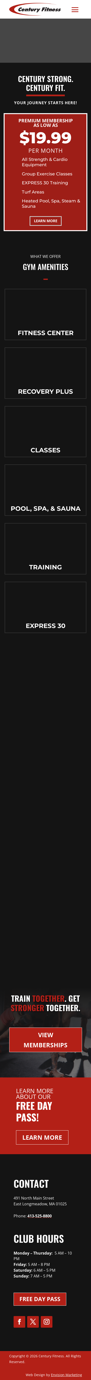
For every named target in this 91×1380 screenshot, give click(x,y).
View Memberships (45, 1040)
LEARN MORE (45, 220)
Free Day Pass (39, 1299)
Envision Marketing (66, 1375)
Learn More (42, 1137)
